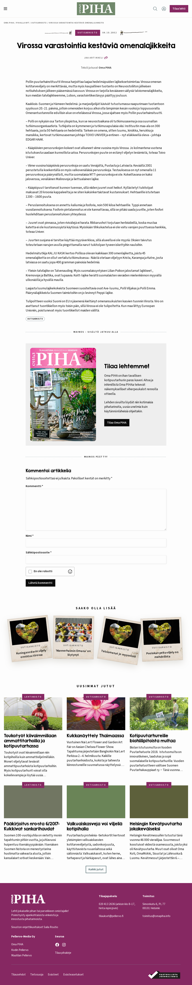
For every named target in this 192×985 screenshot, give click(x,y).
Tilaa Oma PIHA (116, 423)
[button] (7, 8)
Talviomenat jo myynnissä (118, 654)
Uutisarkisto (39, 22)
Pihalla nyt (22, 22)
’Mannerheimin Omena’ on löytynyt (73, 653)
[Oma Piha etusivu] (96, 8)
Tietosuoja (36, 974)
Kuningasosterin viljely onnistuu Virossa (31, 653)
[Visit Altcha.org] (70, 572)
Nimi (30, 536)
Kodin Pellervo (19, 950)
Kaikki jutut (96, 869)
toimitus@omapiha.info (156, 916)
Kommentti (34, 486)
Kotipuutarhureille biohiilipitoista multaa (153, 738)
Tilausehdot (18, 974)
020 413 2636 (107, 904)
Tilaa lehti (178, 9)
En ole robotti (43, 571)
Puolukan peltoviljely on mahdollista (162, 654)
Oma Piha (9, 22)
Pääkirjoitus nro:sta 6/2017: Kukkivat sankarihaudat (31, 826)
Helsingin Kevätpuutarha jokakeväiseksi (156, 826)
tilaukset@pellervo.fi (111, 916)
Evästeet (53, 974)
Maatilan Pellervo (21, 955)
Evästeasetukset (73, 974)
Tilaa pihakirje (63, 953)
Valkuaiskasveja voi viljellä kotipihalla (94, 826)
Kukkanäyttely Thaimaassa (95, 735)
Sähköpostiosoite (39, 552)
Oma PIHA (105, 68)
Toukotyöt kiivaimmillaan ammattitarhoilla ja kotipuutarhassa (30, 740)
